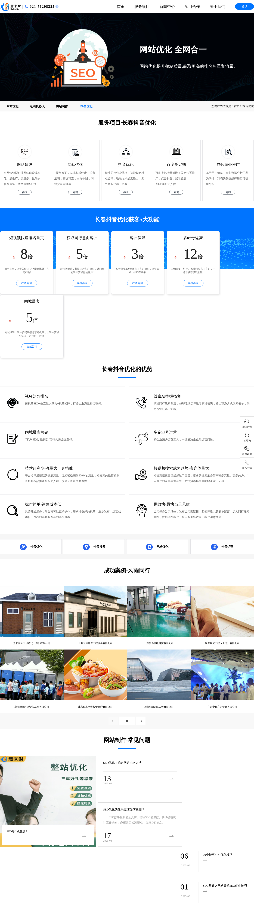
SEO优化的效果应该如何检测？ (114, 753)
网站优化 (12, 106)
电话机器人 (37, 106)
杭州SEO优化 (120, 879)
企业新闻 (120, 824)
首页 (121, 6)
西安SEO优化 (81, 888)
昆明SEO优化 (139, 879)
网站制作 (61, 106)
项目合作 (192, 6)
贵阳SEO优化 (158, 879)
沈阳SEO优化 (138, 888)
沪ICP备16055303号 (12, 859)
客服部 (211, 837)
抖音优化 (86, 106)
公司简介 (166, 824)
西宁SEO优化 (100, 888)
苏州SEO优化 (176, 888)
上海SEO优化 (214, 888)
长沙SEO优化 (215, 879)
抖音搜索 (99, 488)
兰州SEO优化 (119, 888)
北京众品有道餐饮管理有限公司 (95, 650)
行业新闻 (120, 830)
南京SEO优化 (196, 879)
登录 (244, 6)
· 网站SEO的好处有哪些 (183, 795)
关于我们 (217, 6)
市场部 (211, 830)
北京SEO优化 (195, 888)
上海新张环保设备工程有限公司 (32, 650)
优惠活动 (120, 837)
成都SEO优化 (177, 879)
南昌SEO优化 (101, 879)
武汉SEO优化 (235, 879)
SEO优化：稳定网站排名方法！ (114, 706)
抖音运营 (227, 488)
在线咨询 (24, 284)
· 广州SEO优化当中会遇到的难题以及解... (25, 795)
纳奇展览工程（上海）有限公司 (222, 585)
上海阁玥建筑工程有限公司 (159, 650)
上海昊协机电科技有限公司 (159, 585)
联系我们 (166, 837)
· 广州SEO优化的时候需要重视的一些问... (110, 795)
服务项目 (142, 6)
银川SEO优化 (44, 879)
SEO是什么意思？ (19, 774)
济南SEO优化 (42, 888)
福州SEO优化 (82, 879)
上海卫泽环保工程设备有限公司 (95, 585)
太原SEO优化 (23, 888)
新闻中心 (167, 6)
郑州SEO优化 (62, 888)
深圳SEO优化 (233, 888)
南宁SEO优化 (25, 879)
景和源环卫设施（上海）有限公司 (31, 585)
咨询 (24, 192)
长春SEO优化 (157, 888)
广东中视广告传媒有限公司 (222, 650)
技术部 (211, 824)
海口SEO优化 (63, 879)
